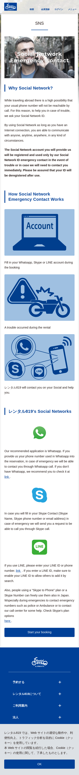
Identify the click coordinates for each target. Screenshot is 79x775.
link (7, 476)
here (7, 621)
